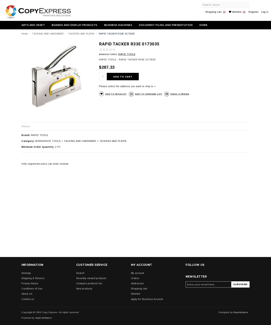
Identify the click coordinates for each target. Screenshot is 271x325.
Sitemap (26, 273)
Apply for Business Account (147, 299)
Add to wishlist (116, 94)
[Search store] (225, 5)
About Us (26, 293)
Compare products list (89, 283)
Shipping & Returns (32, 278)
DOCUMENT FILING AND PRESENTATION (166, 25)
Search (246, 5)
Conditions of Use (32, 288)
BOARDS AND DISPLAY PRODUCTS (74, 25)
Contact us (27, 299)
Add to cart (122, 76)
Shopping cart (139, 288)
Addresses (137, 283)
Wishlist (135, 293)
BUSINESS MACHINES (118, 25)
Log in (264, 12)
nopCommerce (43, 318)
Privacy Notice (29, 283)
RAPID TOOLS (127, 54)
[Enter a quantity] (103, 76)
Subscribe (240, 284)
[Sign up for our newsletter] (208, 284)
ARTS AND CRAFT (33, 25)
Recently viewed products (91, 278)
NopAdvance (240, 312)
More (203, 25)
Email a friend (179, 94)
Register (254, 12)
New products (84, 288)
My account (137, 273)
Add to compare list (148, 94)
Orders (135, 278)
